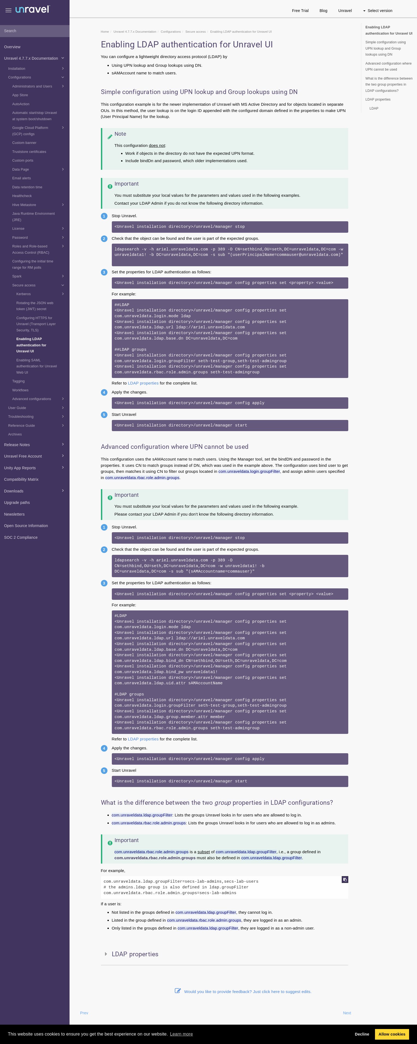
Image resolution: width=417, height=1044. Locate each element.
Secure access (39, 285)
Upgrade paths (17, 502)
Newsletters (14, 514)
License (39, 228)
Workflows (20, 390)
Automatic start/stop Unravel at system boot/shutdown (34, 116)
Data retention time (27, 187)
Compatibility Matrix (21, 479)
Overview (12, 47)
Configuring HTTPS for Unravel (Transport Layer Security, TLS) (36, 324)
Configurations (37, 77)
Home (105, 31)
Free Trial (300, 10)
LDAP (374, 108)
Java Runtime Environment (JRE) (33, 217)
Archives (15, 434)
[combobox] (35, 31)
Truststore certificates (29, 152)
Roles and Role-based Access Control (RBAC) (39, 249)
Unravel (345, 10)
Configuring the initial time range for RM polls (32, 264)
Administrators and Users (39, 86)
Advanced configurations (39, 399)
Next (347, 1013)
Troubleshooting (37, 416)
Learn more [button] (181, 1034)
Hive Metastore (39, 205)
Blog (324, 10)
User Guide (37, 408)
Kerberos (41, 294)
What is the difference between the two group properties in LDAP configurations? (389, 85)
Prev (84, 1013)
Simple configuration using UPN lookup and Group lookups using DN (385, 48)
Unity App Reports (35, 467)
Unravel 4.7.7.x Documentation (35, 58)
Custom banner (24, 143)
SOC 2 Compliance (21, 537)
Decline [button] (362, 1034)
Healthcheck (22, 196)
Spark (39, 276)
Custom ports (22, 160)
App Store (20, 95)
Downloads (35, 491)
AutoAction (20, 104)
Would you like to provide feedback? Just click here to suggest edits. (243, 991)
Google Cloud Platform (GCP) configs (39, 130)
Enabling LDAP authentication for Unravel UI (31, 345)
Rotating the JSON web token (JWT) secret (34, 306)
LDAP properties (143, 383)
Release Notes (35, 444)
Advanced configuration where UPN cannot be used (388, 67)
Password (39, 237)
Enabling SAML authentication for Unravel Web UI (36, 366)
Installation (37, 68)
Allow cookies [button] (392, 1034)
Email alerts (21, 178)
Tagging (18, 381)
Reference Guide (37, 425)
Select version (377, 10)
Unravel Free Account (35, 456)
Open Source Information (26, 525)
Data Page (39, 169)
